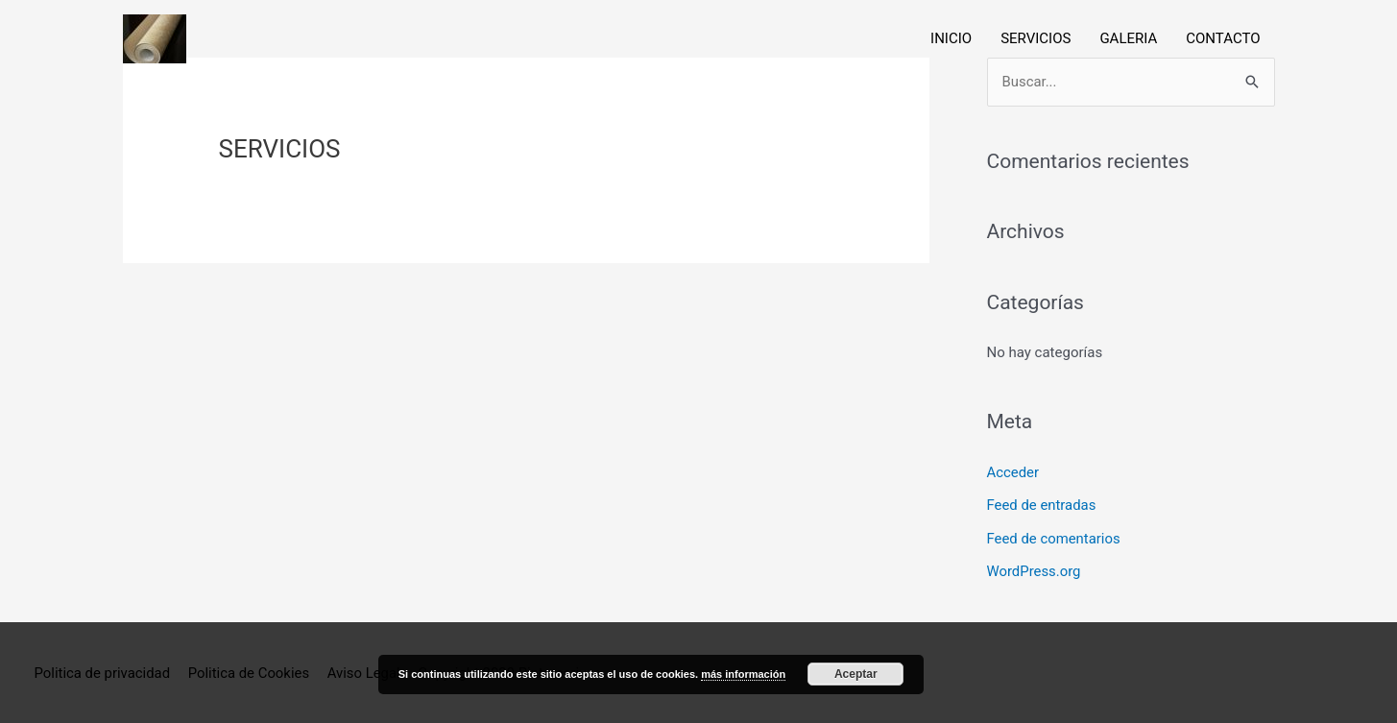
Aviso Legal (366, 670)
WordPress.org (1034, 569)
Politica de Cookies (249, 670)
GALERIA (1128, 39)
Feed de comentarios (1054, 536)
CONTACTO (1223, 39)
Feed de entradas (1042, 505)
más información (743, 674)
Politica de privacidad (102, 670)
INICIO (951, 39)
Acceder (1013, 472)
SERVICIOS (1035, 39)
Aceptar (856, 674)
